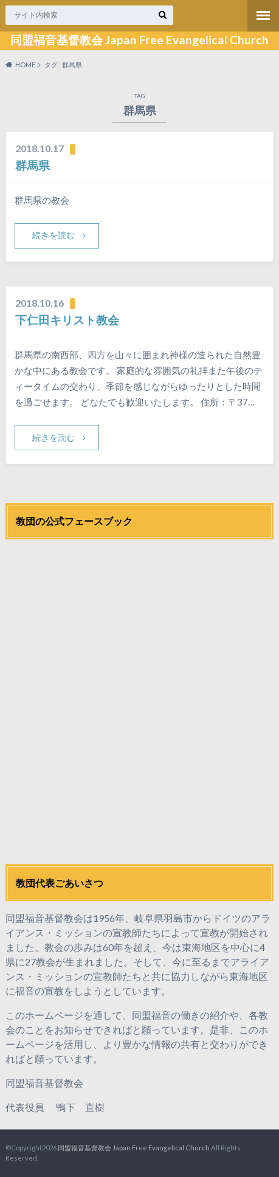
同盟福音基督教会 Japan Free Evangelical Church (139, 40)
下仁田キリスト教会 (67, 320)
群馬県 (32, 165)
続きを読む (53, 235)
